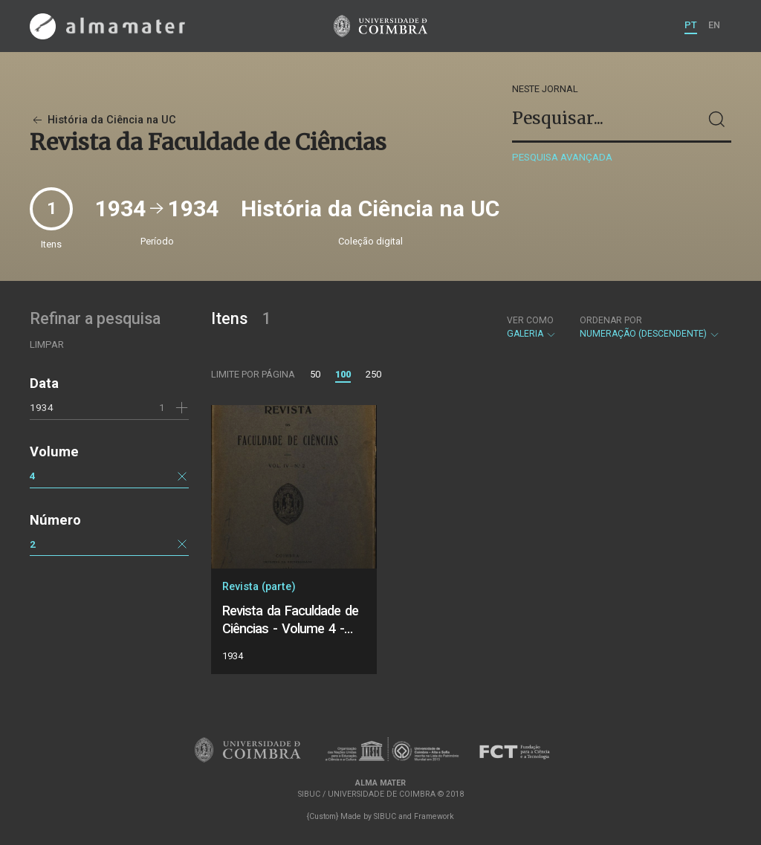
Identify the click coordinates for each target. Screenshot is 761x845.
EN (714, 24)
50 (315, 374)
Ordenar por (611, 320)
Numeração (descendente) (650, 327)
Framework (434, 816)
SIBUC (385, 816)
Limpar (47, 344)
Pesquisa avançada (562, 157)
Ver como (530, 320)
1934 (42, 407)
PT (690, 24)
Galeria (532, 327)
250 (373, 374)
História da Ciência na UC (103, 120)
